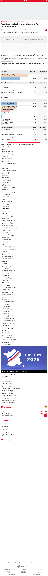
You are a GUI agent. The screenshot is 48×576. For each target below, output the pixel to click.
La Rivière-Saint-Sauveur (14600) (9, 163)
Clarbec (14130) (5, 272)
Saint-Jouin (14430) (6, 285)
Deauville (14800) (5, 161)
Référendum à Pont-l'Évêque (8, 402)
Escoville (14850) (5, 204)
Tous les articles (28, 562)
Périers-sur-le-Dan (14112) (7, 232)
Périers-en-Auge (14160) (7, 335)
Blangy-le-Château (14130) (7, 215)
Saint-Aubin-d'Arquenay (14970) (8, 192)
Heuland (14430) (5, 330)
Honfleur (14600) (5, 149)
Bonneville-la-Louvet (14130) (8, 210)
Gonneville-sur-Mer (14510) (7, 223)
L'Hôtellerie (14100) (6, 273)
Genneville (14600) (6, 211)
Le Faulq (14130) (5, 268)
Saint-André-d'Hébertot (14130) (8, 247)
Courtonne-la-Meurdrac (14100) (8, 220)
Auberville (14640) (6, 230)
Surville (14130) (5, 244)
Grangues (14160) (5, 282)
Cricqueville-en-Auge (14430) (8, 318)
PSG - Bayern (5, 423)
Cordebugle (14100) (6, 325)
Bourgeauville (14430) (6, 342)
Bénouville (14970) (6, 173)
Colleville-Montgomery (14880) (8, 165)
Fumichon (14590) (6, 289)
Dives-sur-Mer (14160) (6, 153)
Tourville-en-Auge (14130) (7, 294)
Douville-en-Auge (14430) (7, 309)
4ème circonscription (28, 21)
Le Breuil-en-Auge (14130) (7, 197)
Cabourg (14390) (5, 160)
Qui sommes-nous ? (4, 562)
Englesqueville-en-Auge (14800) (9, 339)
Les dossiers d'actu (5, 413)
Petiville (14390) (5, 234)
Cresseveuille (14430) (6, 296)
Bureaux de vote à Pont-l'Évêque (9, 41)
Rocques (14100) (5, 284)
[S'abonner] (24, 415)
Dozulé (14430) (5, 168)
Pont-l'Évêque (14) (6, 376)
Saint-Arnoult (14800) (6, 194)
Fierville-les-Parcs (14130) (7, 303)
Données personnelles (43, 562)
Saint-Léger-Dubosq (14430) (8, 301)
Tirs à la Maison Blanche (7, 434)
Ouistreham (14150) (6, 146)
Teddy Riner (4, 431)
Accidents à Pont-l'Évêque (7, 390)
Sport (2, 411)
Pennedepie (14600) (6, 275)
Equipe (10, 562)
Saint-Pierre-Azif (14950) (7, 322)
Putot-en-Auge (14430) (7, 278)
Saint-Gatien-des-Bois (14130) (8, 187)
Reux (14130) (8, 32)
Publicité (19, 562)
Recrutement (36, 562)
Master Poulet (5, 429)
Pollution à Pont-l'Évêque (7, 393)
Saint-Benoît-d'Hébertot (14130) (9, 246)
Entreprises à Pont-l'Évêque (8, 398)
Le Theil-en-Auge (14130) (7, 315)
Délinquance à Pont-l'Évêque (8, 391)
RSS (32, 562)
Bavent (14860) (5, 175)
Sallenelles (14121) (5, 280)
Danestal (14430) (5, 261)
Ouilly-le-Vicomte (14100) (7, 216)
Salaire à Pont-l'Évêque (7, 383)
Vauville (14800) (5, 313)
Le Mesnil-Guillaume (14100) (8, 235)
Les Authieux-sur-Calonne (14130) (9, 287)
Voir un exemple (43, 410)
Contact (23, 562)
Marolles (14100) (5, 218)
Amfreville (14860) (6, 182)
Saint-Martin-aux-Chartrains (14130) (9, 249)
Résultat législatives (7, 21)
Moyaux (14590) (5, 184)
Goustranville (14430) (6, 266)
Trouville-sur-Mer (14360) (7, 154)
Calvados (21, 21)
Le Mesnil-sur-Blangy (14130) (8, 323)
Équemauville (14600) (6, 180)
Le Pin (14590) (5, 213)
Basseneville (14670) (6, 299)
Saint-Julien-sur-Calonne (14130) (32, 32)
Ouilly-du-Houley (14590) (7, 297)
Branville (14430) (5, 308)
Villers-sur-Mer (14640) (7, 166)
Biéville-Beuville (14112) (7, 158)
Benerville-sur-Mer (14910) (7, 256)
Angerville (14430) (6, 316)
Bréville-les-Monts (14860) (7, 225)
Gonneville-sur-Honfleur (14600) (9, 203)
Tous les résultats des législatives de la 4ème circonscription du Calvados (24, 142)
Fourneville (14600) (6, 242)
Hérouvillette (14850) (6, 185)
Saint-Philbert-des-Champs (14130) (9, 227)
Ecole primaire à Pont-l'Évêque (8, 378)
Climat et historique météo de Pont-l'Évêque (11, 388)
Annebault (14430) (6, 241)
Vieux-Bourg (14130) (6, 344)
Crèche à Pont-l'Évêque (7, 381)
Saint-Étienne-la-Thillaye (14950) (9, 260)
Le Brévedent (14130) (6, 311)
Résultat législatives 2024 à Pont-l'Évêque (10, 39)
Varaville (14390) (5, 196)
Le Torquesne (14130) (6, 239)
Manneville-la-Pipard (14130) (8, 292)
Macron (3, 424)
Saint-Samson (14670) (6, 277)
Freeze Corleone (5, 432)
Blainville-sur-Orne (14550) (7, 151)
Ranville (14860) (5, 172)
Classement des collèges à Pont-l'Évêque (11, 404)
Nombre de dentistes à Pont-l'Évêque (10, 397)
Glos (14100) (4, 199)
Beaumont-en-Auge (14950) (8, 258)
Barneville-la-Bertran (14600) (8, 334)
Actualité (3, 410)
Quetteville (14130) (6, 253)
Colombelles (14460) (6, 147)
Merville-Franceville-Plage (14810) (9, 170)
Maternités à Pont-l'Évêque (8, 379)
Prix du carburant (5, 428)
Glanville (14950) (5, 327)
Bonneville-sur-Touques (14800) (9, 270)
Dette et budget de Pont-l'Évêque (9, 386)
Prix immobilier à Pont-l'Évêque (9, 400)
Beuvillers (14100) (5, 189)
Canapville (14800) (6, 304)
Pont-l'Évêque (27, 39)
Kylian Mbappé (5, 426)
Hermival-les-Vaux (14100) (7, 201)
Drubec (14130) (5, 340)
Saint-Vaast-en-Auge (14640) (8, 337)
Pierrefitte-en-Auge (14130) (18, 32)
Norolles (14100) (5, 265)
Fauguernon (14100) (6, 306)
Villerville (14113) (5, 229)
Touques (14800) (5, 156)
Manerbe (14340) (5, 237)
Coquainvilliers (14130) (6, 208)
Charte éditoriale (15, 562)
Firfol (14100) (4, 263)
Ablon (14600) (5, 191)
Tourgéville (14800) (6, 206)
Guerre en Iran (5, 435)
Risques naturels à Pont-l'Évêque (9, 395)
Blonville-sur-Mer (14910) (7, 179)
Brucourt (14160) (5, 332)
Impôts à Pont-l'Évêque (7, 385)
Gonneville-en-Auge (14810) (8, 254)
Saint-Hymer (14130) (6, 222)
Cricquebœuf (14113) (6, 291)
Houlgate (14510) (5, 177)
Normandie (15, 21)
